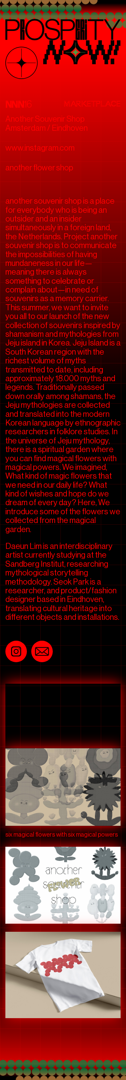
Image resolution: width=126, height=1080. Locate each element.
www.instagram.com (40, 147)
